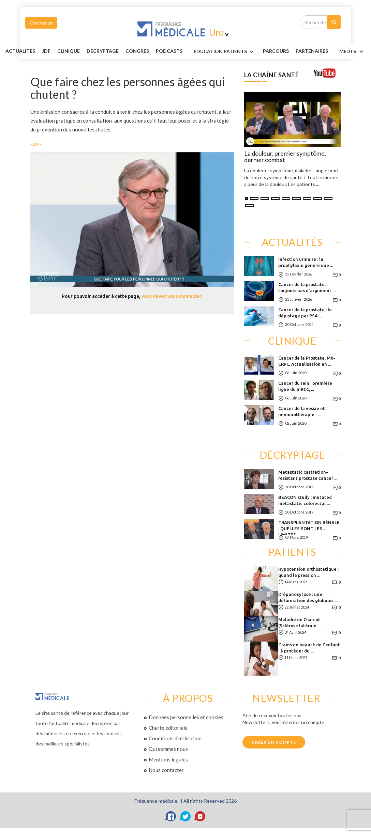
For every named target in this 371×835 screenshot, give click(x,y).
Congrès (137, 51)
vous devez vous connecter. (172, 296)
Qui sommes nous (168, 749)
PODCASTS (169, 51)
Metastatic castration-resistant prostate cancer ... (307, 475)
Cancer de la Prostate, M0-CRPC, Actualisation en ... (306, 361)
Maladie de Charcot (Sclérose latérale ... (299, 622)
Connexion (41, 23)
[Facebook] (171, 816)
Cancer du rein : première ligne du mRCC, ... (305, 386)
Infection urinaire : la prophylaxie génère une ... (305, 262)
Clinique (68, 51)
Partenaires (312, 51)
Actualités (20, 51)
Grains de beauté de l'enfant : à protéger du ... (309, 647)
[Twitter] (185, 816)
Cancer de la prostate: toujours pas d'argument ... (307, 287)
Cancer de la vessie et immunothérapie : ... (301, 411)
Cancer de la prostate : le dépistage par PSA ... (305, 312)
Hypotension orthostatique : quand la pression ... (308, 572)
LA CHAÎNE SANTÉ (271, 75)
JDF (46, 51)
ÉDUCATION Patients (225, 51)
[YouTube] (200, 816)
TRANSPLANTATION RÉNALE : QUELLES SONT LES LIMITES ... (309, 527)
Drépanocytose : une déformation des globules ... (308, 597)
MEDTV (352, 51)
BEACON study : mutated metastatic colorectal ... (305, 500)
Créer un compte (274, 742)
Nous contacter (166, 770)
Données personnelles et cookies (186, 717)
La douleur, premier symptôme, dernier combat (285, 157)
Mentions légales (168, 759)
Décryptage (103, 51)
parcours (276, 51)
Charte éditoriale (168, 728)
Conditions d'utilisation (175, 738)
